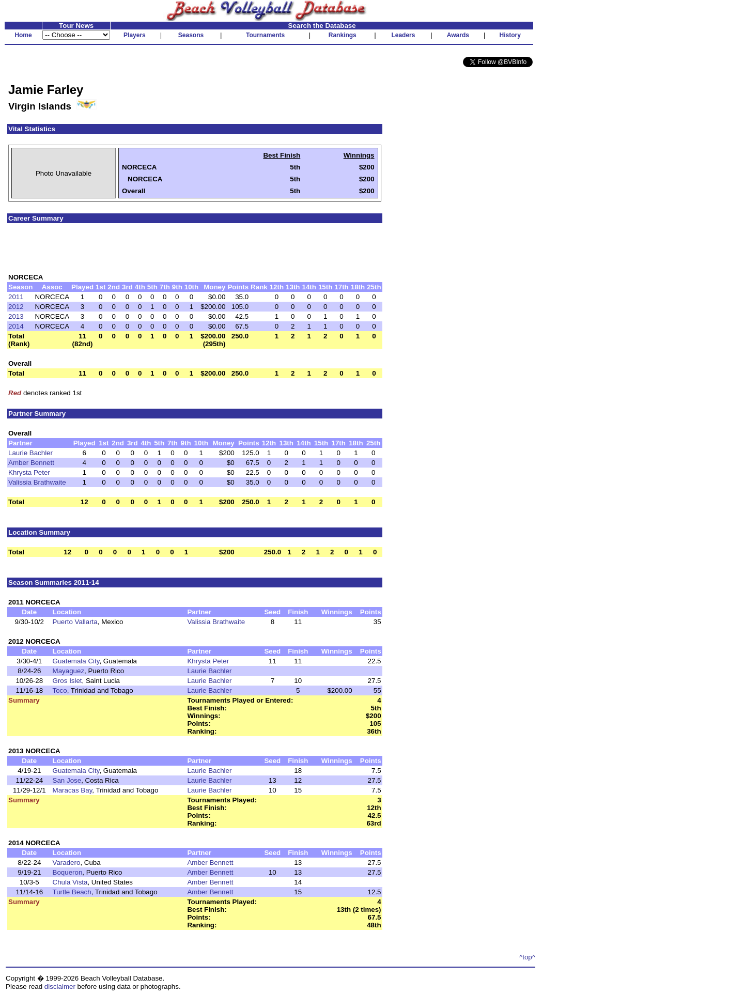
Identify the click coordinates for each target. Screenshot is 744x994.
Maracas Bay (72, 790)
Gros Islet (67, 681)
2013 (16, 316)
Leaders (403, 35)
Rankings (343, 35)
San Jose (67, 780)
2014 (16, 326)
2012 (16, 306)
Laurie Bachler (30, 453)
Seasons (191, 35)
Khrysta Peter (29, 472)
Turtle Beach (72, 892)
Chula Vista (70, 882)
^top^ (527, 957)
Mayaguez (69, 671)
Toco (60, 690)
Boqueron (68, 872)
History (510, 35)
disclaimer (59, 986)
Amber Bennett (31, 463)
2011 (16, 297)
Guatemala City (76, 661)
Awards (458, 35)
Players (134, 35)
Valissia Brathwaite (37, 482)
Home (23, 35)
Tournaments (265, 35)
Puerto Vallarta (75, 622)
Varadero (67, 862)
